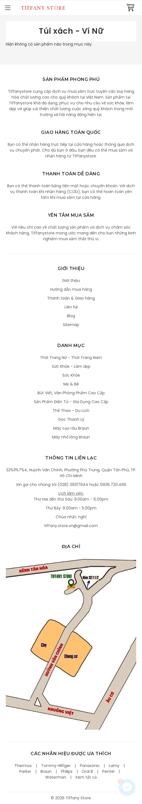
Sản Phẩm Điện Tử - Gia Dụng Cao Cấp (71, 401)
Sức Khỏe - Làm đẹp (71, 366)
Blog (71, 316)
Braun (46, 771)
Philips (67, 771)
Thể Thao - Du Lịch (71, 410)
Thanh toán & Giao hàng (71, 298)
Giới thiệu (71, 280)
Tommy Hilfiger (56, 765)
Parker (25, 771)
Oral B (87, 771)
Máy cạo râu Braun (71, 428)
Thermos (23, 765)
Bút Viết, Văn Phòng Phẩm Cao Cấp (71, 393)
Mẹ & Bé (71, 384)
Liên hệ (71, 307)
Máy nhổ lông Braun (71, 437)
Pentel (108, 771)
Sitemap (71, 324)
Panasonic (90, 765)
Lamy (114, 765)
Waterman (55, 777)
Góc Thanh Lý (71, 419)
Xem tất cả (86, 777)
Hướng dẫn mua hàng (71, 289)
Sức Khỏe (71, 375)
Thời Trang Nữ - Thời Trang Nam (71, 357)
